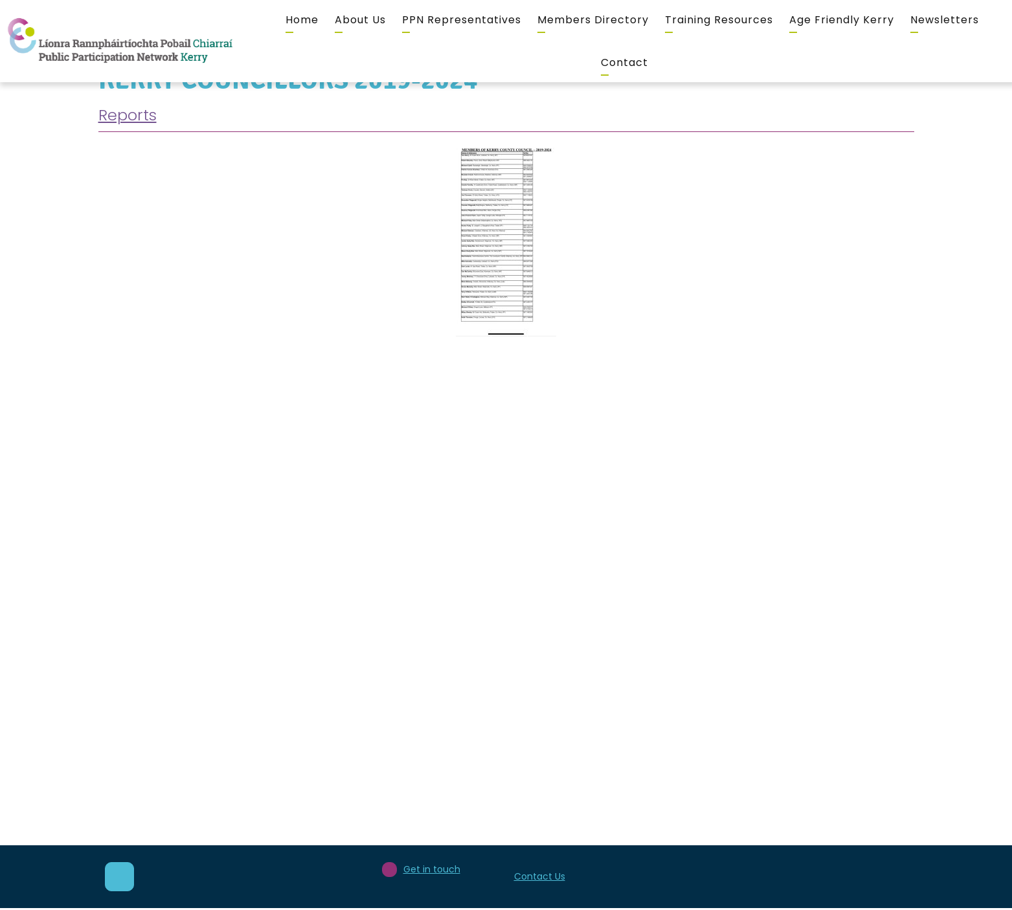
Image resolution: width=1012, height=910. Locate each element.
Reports (127, 115)
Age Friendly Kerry (841, 19)
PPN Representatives (461, 19)
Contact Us (539, 876)
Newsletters (944, 19)
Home (302, 19)
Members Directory (593, 19)
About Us (360, 19)
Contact (624, 62)
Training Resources (719, 19)
